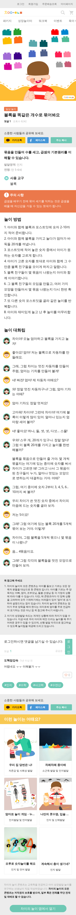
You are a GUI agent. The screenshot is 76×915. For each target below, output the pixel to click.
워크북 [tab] (43, 21)
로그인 (20, 4)
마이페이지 (67, 4)
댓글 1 (7, 121)
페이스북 (37, 140)
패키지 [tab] (7, 21)
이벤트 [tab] (58, 21)
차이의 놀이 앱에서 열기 (38, 908)
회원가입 (33, 4)
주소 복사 (61, 140)
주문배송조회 (49, 4)
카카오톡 (14, 140)
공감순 (59, 651)
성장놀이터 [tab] (25, 21)
